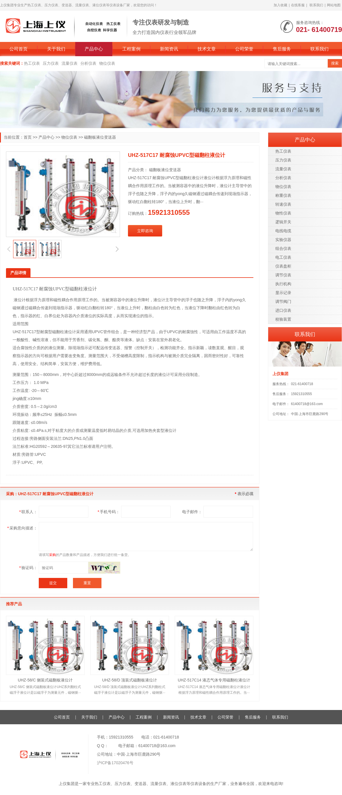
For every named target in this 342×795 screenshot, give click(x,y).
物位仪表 (107, 63)
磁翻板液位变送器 (100, 137)
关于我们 (56, 48)
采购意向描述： (22, 528)
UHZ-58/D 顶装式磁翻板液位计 (129, 680)
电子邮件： (192, 511)
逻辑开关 (283, 222)
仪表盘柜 (283, 266)
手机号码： (109, 511)
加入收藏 (280, 5)
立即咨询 (145, 230)
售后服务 (282, 48)
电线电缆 (283, 230)
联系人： (28, 511)
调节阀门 (283, 301)
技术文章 (207, 48)
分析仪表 (88, 63)
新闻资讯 (169, 48)
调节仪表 (283, 275)
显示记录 (283, 292)
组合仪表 (283, 248)
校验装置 (283, 319)
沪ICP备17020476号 (115, 762)
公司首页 (18, 48)
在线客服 (298, 5)
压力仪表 (51, 63)
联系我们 (316, 5)
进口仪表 (283, 310)
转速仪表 (283, 204)
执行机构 (283, 284)
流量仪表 (70, 63)
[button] (9, 249)
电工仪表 (283, 257)
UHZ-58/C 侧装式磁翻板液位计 (45, 680)
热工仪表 (32, 63)
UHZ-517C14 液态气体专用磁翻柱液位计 (214, 680)
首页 (28, 137)
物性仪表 (283, 213)
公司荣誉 (244, 48)
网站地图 (334, 5)
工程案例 (131, 48)
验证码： (28, 567)
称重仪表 (283, 195)
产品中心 (94, 48)
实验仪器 (283, 239)
